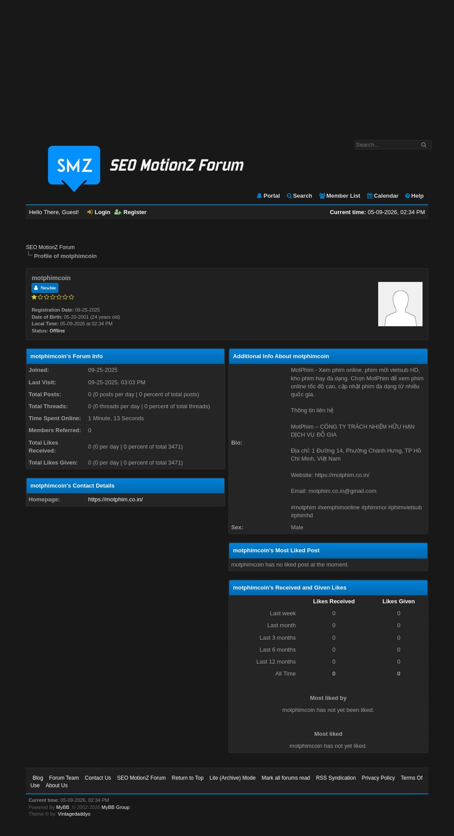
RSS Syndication (336, 778)
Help (413, 195)
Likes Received (334, 601)
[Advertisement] (227, 66)
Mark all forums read (286, 778)
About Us (56, 785)
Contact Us (98, 778)
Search (299, 195)
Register (130, 212)
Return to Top (188, 778)
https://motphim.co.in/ (115, 499)
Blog (37, 778)
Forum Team (64, 778)
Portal (268, 195)
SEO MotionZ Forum (50, 247)
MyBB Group (115, 807)
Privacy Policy (378, 778)
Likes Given (399, 601)
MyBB (62, 807)
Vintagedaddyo (74, 813)
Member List (339, 195)
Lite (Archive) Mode (233, 778)
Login (98, 212)
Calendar (382, 195)
